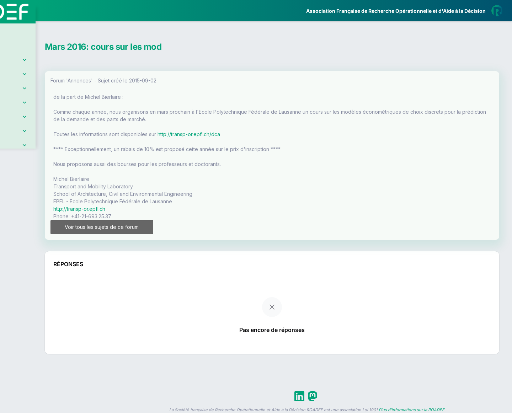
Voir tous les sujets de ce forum (154, 227)
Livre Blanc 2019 (36, 262)
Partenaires (29, 163)
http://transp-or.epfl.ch (139, 209)
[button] (10, 211)
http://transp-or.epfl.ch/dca (249, 134)
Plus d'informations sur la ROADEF (411, 409)
